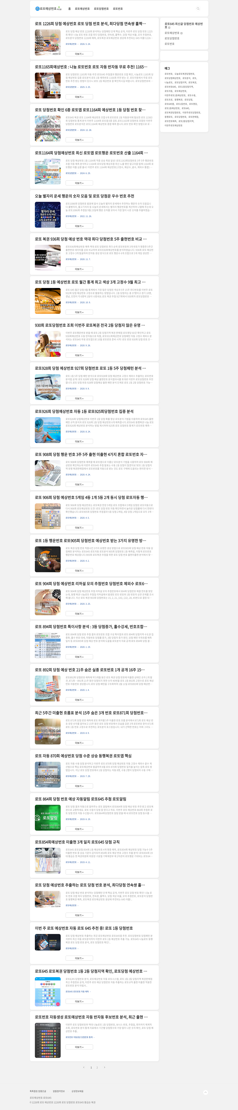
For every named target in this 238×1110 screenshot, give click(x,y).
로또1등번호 (181, 103)
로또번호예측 (171, 121)
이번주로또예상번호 (173, 125)
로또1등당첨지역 (185, 86)
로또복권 (192, 82)
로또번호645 (170, 86)
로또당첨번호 (101, 9)
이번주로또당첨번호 (191, 112)
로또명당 (193, 103)
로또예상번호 (82, 9)
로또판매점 (193, 116)
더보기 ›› (79, 53)
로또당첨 (188, 99)
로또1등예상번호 (172, 108)
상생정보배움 (77, 1091)
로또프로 (169, 99)
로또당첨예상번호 (172, 78)
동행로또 (169, 116)
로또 (194, 78)
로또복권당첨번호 (172, 112)
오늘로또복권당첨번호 (184, 73)
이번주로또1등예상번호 (175, 95)
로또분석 (186, 78)
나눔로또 (169, 82)
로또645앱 (169, 103)
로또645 (185, 108)
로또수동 (192, 95)
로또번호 (118, 9)
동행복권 (178, 99)
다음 (104, 1067)
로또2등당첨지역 (186, 121)
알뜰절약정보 (59, 1091)
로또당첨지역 (180, 82)
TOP (205, 1092)
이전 (84, 1067)
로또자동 (169, 90)
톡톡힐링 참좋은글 (38, 1091)
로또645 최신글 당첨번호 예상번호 (184, 25)
